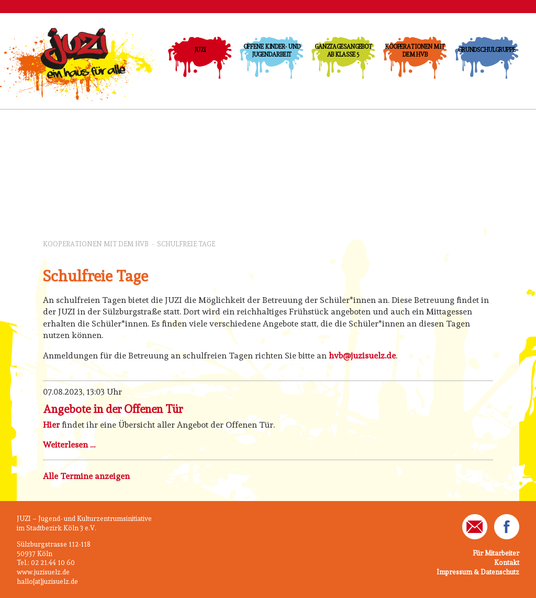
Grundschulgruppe (487, 49)
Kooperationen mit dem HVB (415, 50)
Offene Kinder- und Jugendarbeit (271, 50)
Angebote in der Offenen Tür (113, 409)
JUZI (200, 49)
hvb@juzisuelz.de (362, 356)
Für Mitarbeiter (496, 553)
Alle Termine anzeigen (86, 476)
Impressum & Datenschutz (478, 572)
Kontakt (506, 563)
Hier (51, 425)
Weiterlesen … (69, 445)
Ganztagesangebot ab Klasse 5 (343, 50)
